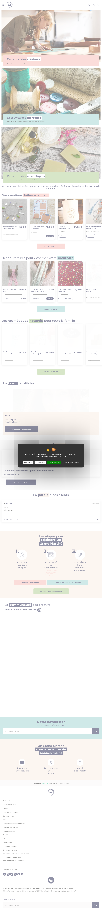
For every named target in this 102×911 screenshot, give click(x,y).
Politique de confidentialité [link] (70, 462)
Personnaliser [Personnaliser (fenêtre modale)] (40, 462)
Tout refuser (28, 462)
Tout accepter (54, 462)
